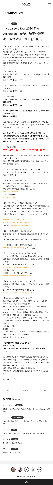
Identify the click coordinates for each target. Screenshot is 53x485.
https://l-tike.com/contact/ (20, 225)
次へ (8, 390)
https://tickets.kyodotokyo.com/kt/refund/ (17, 292)
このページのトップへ (26, 482)
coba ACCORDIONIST (26, 3)
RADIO (19, 405)
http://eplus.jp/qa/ (9, 197)
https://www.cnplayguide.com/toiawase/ (17, 276)
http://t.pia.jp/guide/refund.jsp (13, 248)
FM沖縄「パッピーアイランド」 (14, 453)
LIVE (14, 23)
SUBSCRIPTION (17, 417)
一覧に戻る (26, 390)
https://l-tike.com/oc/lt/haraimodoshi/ (16, 223)
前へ (45, 390)
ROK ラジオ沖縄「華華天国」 (13, 443)
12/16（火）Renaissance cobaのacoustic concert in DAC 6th (24, 433)
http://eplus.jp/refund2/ (11, 192)
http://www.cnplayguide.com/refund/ (16, 267)
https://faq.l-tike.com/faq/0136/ (14, 220)
